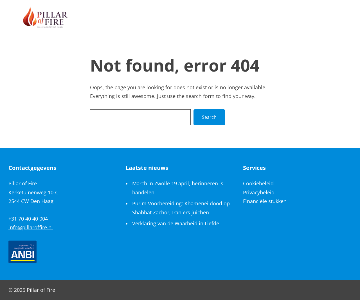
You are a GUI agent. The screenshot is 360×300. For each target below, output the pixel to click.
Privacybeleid (258, 192)
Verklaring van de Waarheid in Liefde (175, 223)
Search (209, 117)
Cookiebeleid (258, 183)
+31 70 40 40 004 (28, 218)
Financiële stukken (265, 201)
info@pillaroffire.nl (30, 227)
